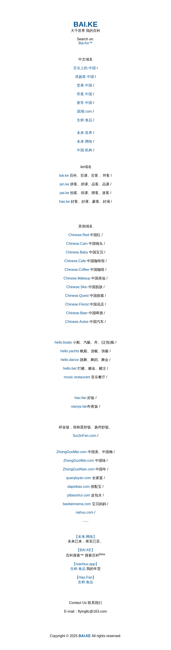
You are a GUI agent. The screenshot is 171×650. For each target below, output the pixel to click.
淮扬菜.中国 (84, 77)
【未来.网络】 (85, 537)
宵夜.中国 (84, 94)
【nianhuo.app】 (85, 564)
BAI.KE (85, 24)
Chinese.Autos (76, 322)
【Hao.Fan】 (85, 577)
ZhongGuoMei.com (71, 452)
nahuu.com (84, 512)
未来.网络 (84, 141)
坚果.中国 (84, 85)
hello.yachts (69, 351)
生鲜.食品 (84, 120)
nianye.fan (79, 406)
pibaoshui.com (78, 495)
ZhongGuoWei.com (78, 460)
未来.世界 (84, 133)
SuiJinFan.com (84, 435)
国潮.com (84, 111)
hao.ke (64, 201)
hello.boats (63, 342)
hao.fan (80, 398)
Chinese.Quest (77, 296)
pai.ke (64, 193)
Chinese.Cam (77, 243)
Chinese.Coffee (77, 269)
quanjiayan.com (78, 478)
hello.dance (70, 360)
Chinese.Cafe (75, 261)
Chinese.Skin (76, 287)
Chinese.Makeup (76, 278)
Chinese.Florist (77, 304)
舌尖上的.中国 (85, 68)
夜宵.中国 (84, 103)
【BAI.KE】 (85, 550)
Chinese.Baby (77, 252)
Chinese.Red (78, 235)
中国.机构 (84, 150)
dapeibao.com (78, 486)
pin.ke (64, 184)
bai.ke (64, 175)
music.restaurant (77, 377)
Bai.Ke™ (85, 43)
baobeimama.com (77, 504)
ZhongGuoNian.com (79, 469)
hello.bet (70, 368)
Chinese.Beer (77, 313)
